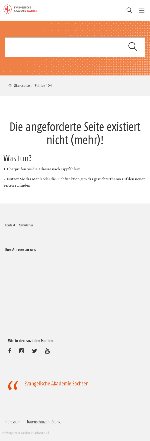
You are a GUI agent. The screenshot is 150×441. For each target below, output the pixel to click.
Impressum (11, 422)
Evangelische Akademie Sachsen (56, 383)
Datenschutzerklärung (44, 422)
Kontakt (10, 225)
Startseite (22, 85)
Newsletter (26, 225)
